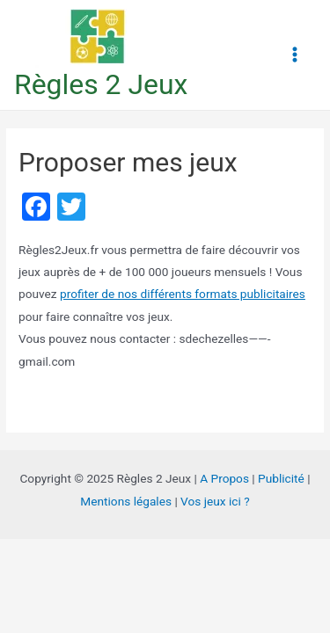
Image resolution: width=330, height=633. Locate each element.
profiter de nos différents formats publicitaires (182, 294)
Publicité (281, 478)
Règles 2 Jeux (100, 84)
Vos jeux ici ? (215, 501)
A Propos (224, 478)
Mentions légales (126, 501)
